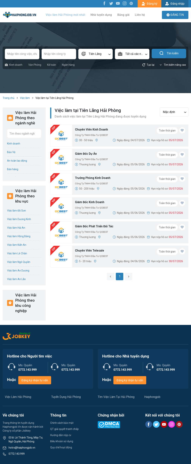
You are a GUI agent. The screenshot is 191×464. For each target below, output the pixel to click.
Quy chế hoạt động (61, 447)
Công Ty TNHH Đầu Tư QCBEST (93, 135)
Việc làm (25, 97)
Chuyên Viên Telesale (91, 251)
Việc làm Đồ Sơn (16, 210)
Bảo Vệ (11, 152)
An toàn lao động (17, 160)
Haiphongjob (152, 397)
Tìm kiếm (169, 54)
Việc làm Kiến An (16, 244)
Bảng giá (124, 15)
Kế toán (51, 64)
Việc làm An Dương (18, 270)
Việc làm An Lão (16, 279)
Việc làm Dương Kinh (19, 219)
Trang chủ (8, 97)
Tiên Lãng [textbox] (95, 54)
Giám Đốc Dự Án (87, 154)
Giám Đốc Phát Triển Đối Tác (96, 227)
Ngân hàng (68, 64)
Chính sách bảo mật (61, 422)
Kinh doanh (13, 64)
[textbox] (132, 54)
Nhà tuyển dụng (102, 15)
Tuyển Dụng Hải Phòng (66, 397)
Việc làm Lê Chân (17, 253)
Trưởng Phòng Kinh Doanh (94, 178)
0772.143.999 (17, 453)
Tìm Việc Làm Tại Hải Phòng (116, 397)
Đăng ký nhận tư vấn (34, 380)
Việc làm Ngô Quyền (18, 261)
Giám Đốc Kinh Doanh (91, 202)
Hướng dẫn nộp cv (60, 435)
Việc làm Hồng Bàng (18, 236)
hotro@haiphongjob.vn (22, 447)
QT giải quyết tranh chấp (64, 429)
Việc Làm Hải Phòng (18, 397)
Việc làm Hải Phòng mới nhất (67, 15)
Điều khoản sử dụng (61, 441)
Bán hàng (12, 169)
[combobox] (95, 54)
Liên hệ (139, 15)
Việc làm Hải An (16, 227)
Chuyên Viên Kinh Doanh (93, 130)
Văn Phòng (34, 64)
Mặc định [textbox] (169, 112)
